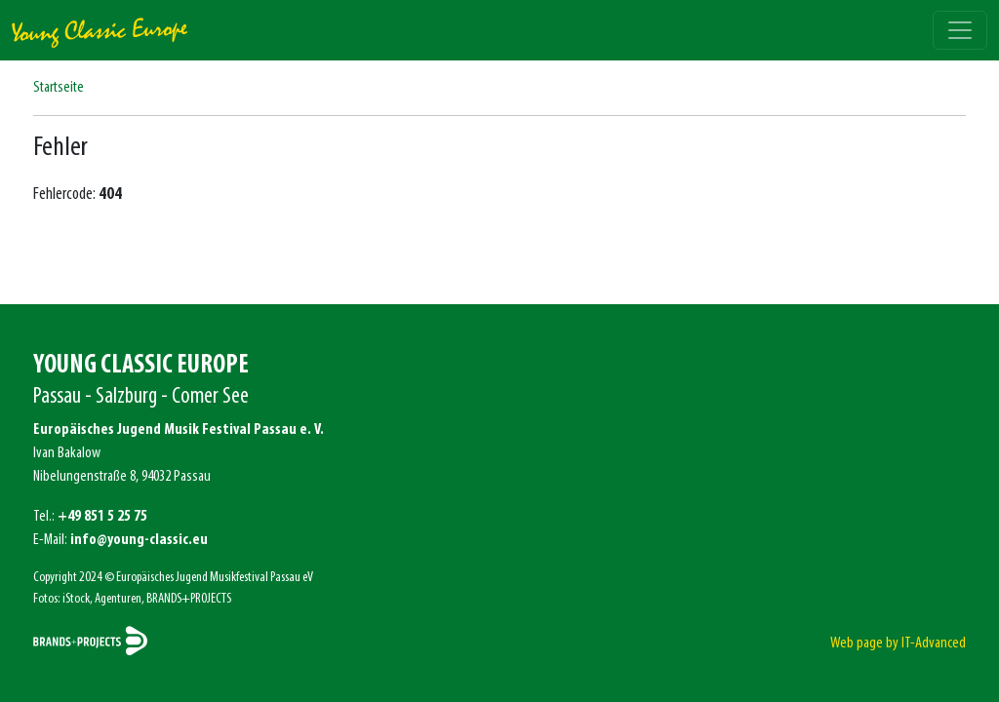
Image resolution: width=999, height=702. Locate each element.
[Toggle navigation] (960, 30)
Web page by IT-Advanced (898, 643)
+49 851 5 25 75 (102, 517)
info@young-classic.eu (139, 540)
